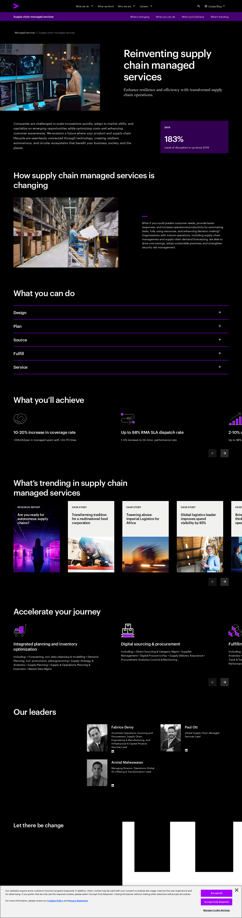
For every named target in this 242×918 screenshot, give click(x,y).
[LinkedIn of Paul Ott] (186, 750)
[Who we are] (126, 6)
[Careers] (146, 6)
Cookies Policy (55, 901)
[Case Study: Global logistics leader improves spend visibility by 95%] (200, 536)
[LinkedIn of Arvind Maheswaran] (113, 785)
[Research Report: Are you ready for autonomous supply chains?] (36, 536)
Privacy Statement (78, 901)
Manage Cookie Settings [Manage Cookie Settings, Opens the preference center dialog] (216, 910)
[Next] (224, 453)
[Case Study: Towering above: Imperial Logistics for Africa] (145, 536)
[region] (121, 902)
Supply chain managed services (33, 16)
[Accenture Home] (23, 6)
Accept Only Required (216, 902)
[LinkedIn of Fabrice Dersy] (113, 751)
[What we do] (84, 6)
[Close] (236, 890)
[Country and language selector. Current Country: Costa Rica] (215, 6)
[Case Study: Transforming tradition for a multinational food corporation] (91, 536)
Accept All (216, 893)
